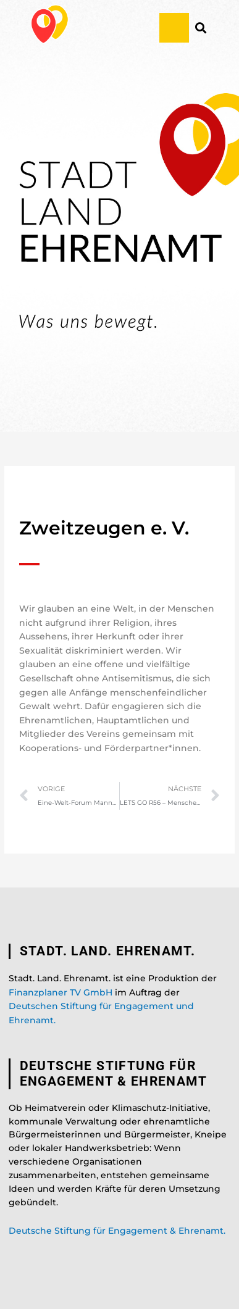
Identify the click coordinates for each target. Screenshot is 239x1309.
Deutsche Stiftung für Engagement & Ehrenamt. (117, 1231)
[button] (174, 28)
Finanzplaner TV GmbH (60, 992)
